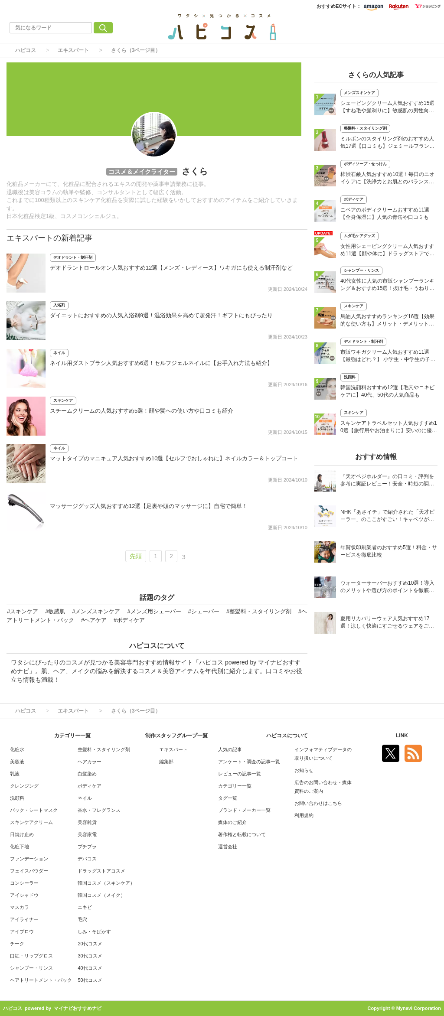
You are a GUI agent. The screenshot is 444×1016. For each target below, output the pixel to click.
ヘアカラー (89, 761)
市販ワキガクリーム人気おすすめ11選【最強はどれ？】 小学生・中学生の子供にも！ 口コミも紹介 (387, 356)
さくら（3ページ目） (136, 50)
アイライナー (24, 919)
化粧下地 (19, 846)
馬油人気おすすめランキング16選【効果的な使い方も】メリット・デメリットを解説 (387, 321)
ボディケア (353, 199)
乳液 (15, 773)
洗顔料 (350, 377)
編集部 (166, 761)
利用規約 (303, 815)
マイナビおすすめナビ (77, 1008)
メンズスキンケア (359, 93)
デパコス (87, 858)
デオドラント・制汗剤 (72, 257)
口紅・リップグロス (31, 955)
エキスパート (73, 50)
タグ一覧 (227, 798)
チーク (17, 943)
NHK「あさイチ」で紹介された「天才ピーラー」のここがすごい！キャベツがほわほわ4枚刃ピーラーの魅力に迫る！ (387, 516)
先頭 (136, 556)
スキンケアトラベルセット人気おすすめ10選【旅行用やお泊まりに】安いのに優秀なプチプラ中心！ (388, 427)
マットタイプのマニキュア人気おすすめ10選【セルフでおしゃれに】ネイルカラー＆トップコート (174, 458)
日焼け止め (22, 834)
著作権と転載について (242, 834)
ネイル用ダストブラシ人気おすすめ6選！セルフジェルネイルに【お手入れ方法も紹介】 (161, 363)
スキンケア (63, 400)
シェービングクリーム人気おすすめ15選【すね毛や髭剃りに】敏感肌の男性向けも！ (387, 107)
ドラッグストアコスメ (101, 870)
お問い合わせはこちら (318, 803)
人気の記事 (230, 749)
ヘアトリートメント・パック (41, 980)
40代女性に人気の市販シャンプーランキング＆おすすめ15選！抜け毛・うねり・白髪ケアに (387, 285)
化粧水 (17, 749)
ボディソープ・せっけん (365, 164)
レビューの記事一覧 (239, 773)
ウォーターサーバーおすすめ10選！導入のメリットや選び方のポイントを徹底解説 (387, 587)
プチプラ (87, 846)
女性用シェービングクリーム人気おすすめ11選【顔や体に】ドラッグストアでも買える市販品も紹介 (387, 250)
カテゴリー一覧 (234, 785)
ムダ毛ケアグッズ (359, 236)
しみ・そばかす (94, 931)
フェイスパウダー (29, 870)
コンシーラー (24, 883)
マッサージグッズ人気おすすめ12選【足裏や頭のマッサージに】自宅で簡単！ (149, 506)
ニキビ (85, 907)
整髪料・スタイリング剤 (365, 128)
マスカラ (19, 907)
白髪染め (87, 773)
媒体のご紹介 (232, 822)
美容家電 (87, 834)
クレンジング (24, 785)
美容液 (17, 761)
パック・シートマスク (34, 810)
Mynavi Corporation (418, 1008)
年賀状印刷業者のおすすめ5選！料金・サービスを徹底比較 (388, 551)
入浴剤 (59, 305)
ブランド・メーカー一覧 (244, 810)
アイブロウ (22, 931)
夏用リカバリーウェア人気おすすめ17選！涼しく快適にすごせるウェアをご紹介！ (387, 623)
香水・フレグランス (99, 810)
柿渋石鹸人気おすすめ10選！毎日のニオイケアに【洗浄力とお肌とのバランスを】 (387, 178)
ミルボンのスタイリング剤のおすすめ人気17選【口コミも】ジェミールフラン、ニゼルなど (387, 143)
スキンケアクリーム (31, 822)
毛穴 (82, 919)
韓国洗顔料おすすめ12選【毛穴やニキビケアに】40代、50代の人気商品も (387, 391)
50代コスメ (90, 980)
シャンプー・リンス (361, 270)
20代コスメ (90, 943)
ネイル (59, 353)
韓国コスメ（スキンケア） (106, 883)
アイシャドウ (24, 895)
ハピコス (25, 50)
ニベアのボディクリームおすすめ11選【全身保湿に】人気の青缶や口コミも (384, 213)
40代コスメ (90, 967)
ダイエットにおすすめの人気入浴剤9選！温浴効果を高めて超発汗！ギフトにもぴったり (161, 315)
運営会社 (227, 846)
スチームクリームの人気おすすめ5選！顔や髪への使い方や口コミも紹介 (141, 410)
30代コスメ (90, 955)
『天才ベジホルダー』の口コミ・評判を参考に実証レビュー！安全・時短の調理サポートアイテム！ (387, 480)
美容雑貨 (87, 822)
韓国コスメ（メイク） (101, 895)
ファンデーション (29, 858)
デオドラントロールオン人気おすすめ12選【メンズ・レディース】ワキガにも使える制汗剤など (171, 267)
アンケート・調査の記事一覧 (249, 761)
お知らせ (303, 770)
